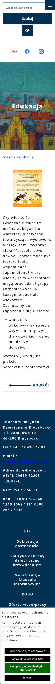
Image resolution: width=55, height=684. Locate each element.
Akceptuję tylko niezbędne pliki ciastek (27, 668)
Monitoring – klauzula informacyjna (27, 579)
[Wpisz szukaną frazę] (27, 7)
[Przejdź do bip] (13, 51)
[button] (27, 205)
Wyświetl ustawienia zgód (27, 658)
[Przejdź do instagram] (41, 51)
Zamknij (27, 677)
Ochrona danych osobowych (27, 651)
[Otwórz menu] (50, 5)
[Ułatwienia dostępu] (27, 30)
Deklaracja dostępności (27, 543)
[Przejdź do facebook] (27, 51)
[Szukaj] (27, 18)
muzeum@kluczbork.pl (26, 461)
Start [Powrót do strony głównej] (7, 157)
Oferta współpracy (27, 604)
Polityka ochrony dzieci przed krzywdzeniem (27, 560)
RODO (27, 594)
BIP (27, 531)
